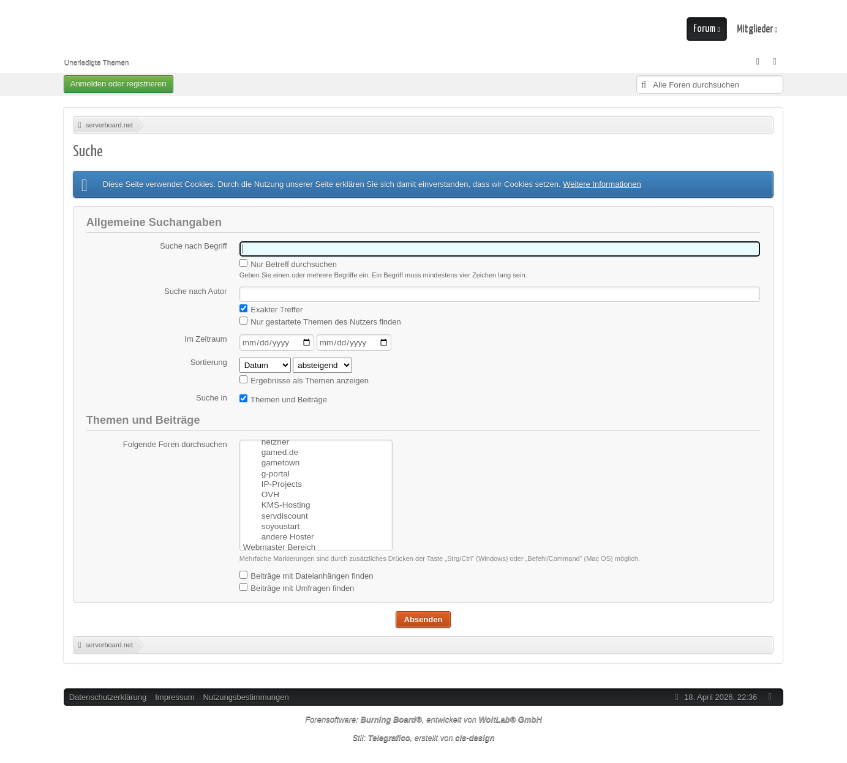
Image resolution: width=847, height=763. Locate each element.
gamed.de (315, 440)
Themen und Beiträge (283, 399)
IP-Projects (315, 471)
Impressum (174, 695)
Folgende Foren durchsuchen (175, 444)
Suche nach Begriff (193, 245)
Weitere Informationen (602, 184)
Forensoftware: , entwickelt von (423, 717)
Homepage (315, 544)
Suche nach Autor (195, 291)
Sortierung (208, 362)
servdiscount (315, 502)
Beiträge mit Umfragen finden (297, 586)
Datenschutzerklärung (107, 695)
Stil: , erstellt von (423, 735)
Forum (704, 29)
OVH (315, 481)
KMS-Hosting (315, 492)
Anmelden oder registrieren (118, 83)
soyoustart (315, 513)
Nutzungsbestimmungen (245, 695)
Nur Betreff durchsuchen (288, 264)
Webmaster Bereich (315, 533)
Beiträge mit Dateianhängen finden (306, 574)
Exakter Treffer (271, 309)
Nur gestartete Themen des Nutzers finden (320, 321)
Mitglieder (755, 29)
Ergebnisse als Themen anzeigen (304, 380)
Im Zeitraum (205, 339)
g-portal (315, 461)
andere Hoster (315, 523)
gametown (315, 450)
